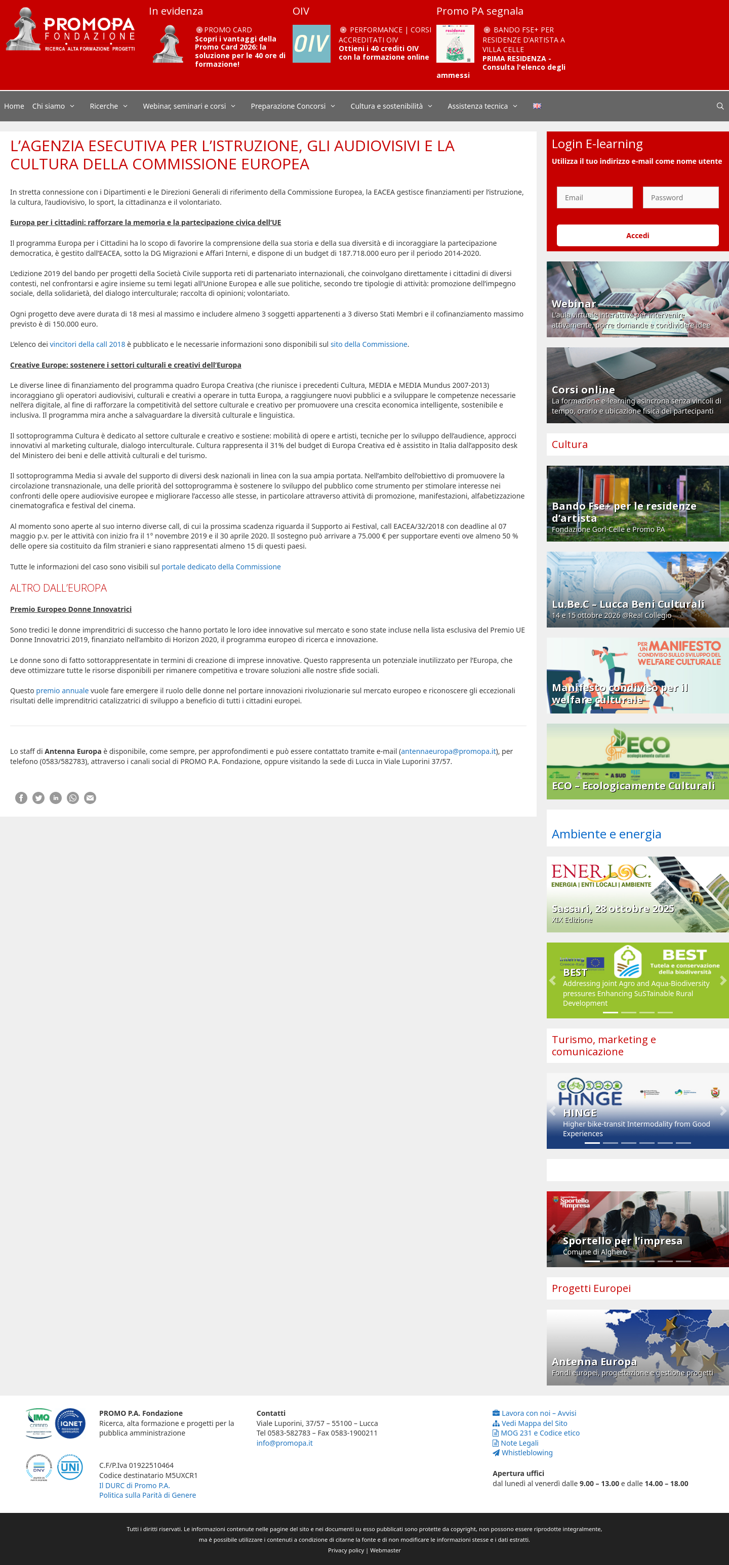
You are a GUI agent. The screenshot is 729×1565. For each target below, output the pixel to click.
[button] (552, 980)
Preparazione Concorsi (299, 106)
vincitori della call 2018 (87, 344)
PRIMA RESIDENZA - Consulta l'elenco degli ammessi (500, 67)
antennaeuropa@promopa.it (448, 751)
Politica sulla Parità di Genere (147, 1495)
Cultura (570, 444)
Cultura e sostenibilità (397, 106)
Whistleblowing (523, 1452)
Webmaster (385, 1550)
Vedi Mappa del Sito (530, 1423)
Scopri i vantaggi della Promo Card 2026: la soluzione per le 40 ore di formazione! (240, 51)
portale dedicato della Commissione (221, 566)
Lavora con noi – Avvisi (534, 1413)
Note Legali (516, 1443)
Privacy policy (346, 1550)
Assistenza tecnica (488, 106)
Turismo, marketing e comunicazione (604, 1045)
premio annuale (62, 690)
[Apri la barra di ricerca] (720, 106)
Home (14, 106)
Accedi (638, 235)
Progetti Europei (591, 1288)
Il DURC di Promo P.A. (134, 1485)
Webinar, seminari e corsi (195, 106)
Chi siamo (59, 106)
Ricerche (114, 106)
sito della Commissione (369, 344)
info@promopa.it (285, 1443)
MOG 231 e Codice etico (536, 1433)
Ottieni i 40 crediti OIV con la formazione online (384, 52)
